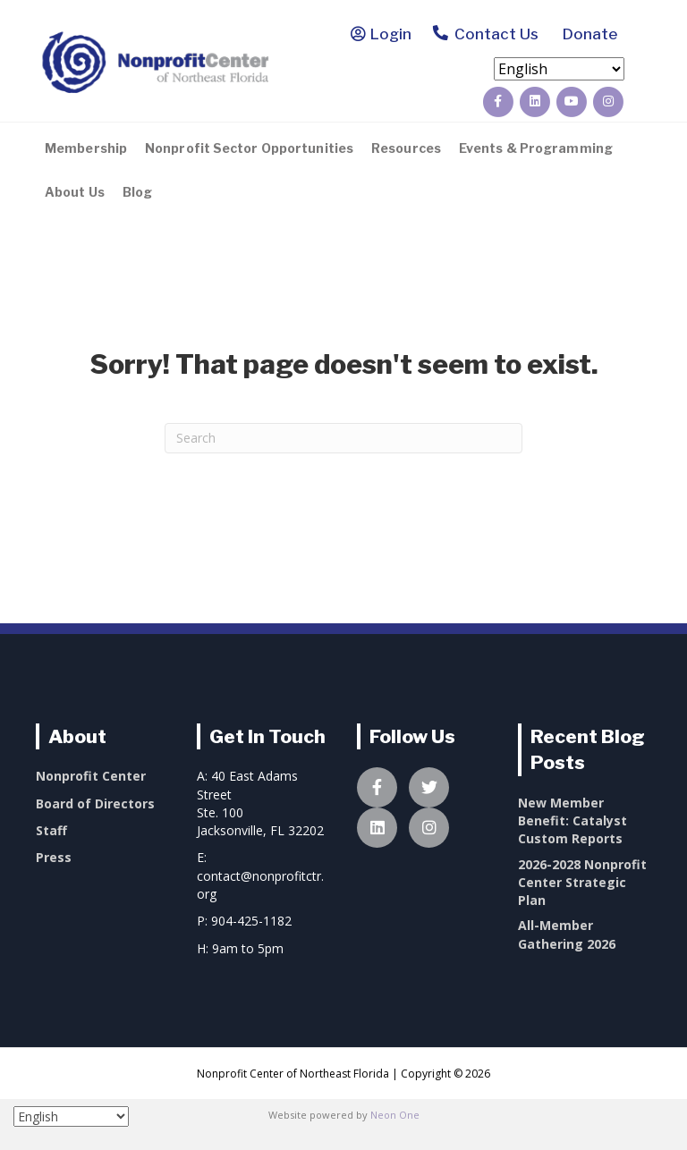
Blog (137, 191)
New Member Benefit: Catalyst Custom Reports (572, 821)
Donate (586, 34)
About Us (75, 191)
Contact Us (485, 36)
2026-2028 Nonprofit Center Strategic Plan (582, 882)
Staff (51, 830)
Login (390, 34)
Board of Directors (95, 803)
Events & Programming (536, 148)
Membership (86, 148)
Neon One (395, 1114)
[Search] (343, 438)
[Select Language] (559, 68)
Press (54, 857)
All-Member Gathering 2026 (566, 934)
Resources (406, 148)
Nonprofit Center (91, 775)
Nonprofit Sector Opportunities (249, 148)
